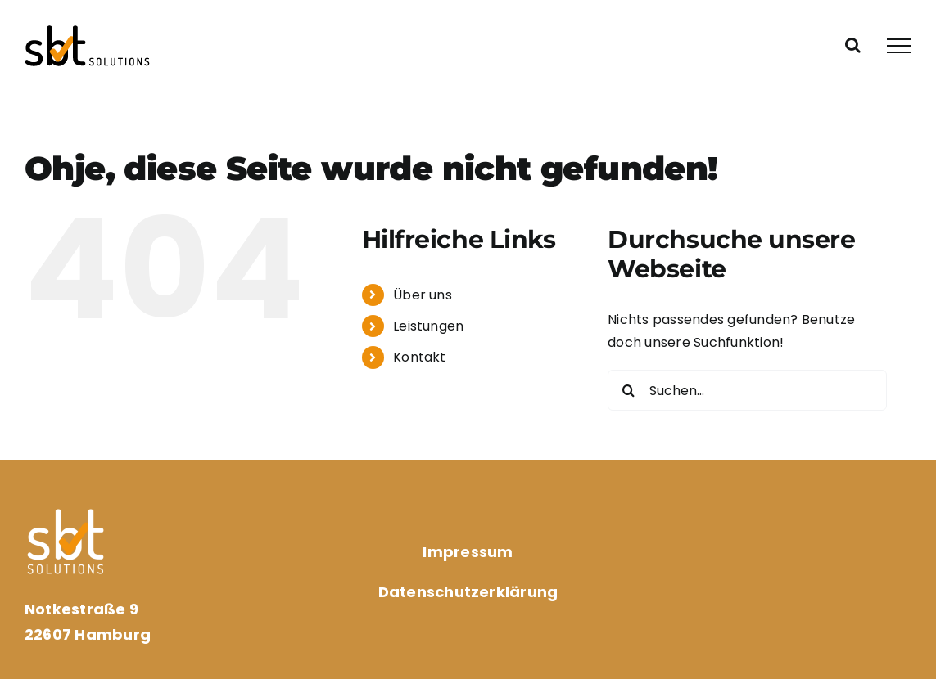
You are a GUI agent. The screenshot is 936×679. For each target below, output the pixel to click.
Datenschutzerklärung (468, 592)
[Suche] (628, 390)
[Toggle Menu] (899, 45)
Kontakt (419, 357)
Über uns (422, 295)
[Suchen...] (747, 390)
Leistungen (428, 326)
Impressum (468, 552)
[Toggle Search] (853, 45)
